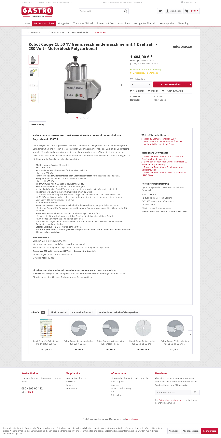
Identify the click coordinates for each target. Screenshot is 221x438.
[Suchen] (126, 11)
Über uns (115, 385)
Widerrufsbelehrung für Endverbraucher (130, 378)
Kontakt (69, 385)
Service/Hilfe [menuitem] (189, 2)
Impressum (71, 388)
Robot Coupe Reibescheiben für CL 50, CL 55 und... (142, 342)
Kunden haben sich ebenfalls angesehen (118, 312)
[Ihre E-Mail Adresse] (173, 392)
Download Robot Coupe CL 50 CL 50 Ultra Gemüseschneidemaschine (162, 157)
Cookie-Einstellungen (76, 378)
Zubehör (38, 312)
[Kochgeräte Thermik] (145, 23)
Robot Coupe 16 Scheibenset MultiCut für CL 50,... (46, 342)
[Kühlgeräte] (63, 23)
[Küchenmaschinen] (44, 23)
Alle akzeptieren (191, 431)
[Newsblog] (183, 23)
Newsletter (71, 381)
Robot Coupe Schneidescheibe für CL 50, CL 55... (78, 342)
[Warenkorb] (192, 11)
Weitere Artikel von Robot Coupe (158, 144)
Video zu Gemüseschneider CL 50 (159, 138)
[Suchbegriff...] (104, 11)
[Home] (26, 23)
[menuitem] (104, 11)
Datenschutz (116, 395)
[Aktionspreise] (167, 23)
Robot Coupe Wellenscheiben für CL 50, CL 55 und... (175, 342)
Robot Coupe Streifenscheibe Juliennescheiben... (110, 342)
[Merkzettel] (160, 11)
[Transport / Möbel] (83, 23)
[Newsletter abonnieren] (195, 392)
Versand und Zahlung (121, 388)
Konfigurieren (209, 431)
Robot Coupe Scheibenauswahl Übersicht (162, 141)
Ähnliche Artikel (58, 312)
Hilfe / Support (117, 381)
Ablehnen (173, 431)
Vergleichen (137, 90)
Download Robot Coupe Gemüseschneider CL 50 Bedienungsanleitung (164, 163)
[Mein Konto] (173, 11)
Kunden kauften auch (82, 312)
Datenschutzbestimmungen (172, 400)
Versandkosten (132, 419)
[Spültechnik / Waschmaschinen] (113, 23)
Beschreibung (37, 124)
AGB (113, 391)
